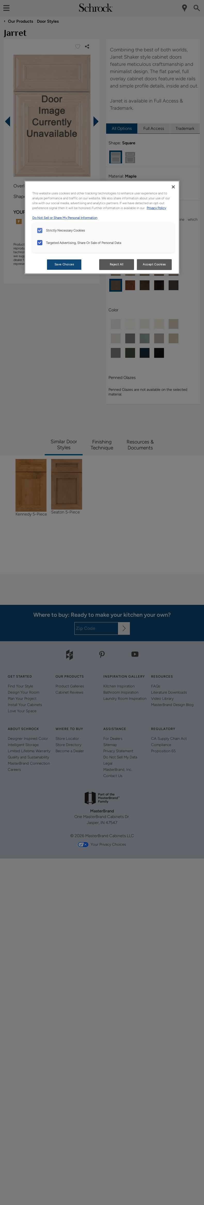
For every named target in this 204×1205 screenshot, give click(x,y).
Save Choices (64, 264)
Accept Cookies (154, 264)
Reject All (116, 264)
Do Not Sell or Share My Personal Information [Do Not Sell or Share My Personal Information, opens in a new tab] (64, 218)
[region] (102, 227)
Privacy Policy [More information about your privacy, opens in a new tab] (156, 208)
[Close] (173, 187)
